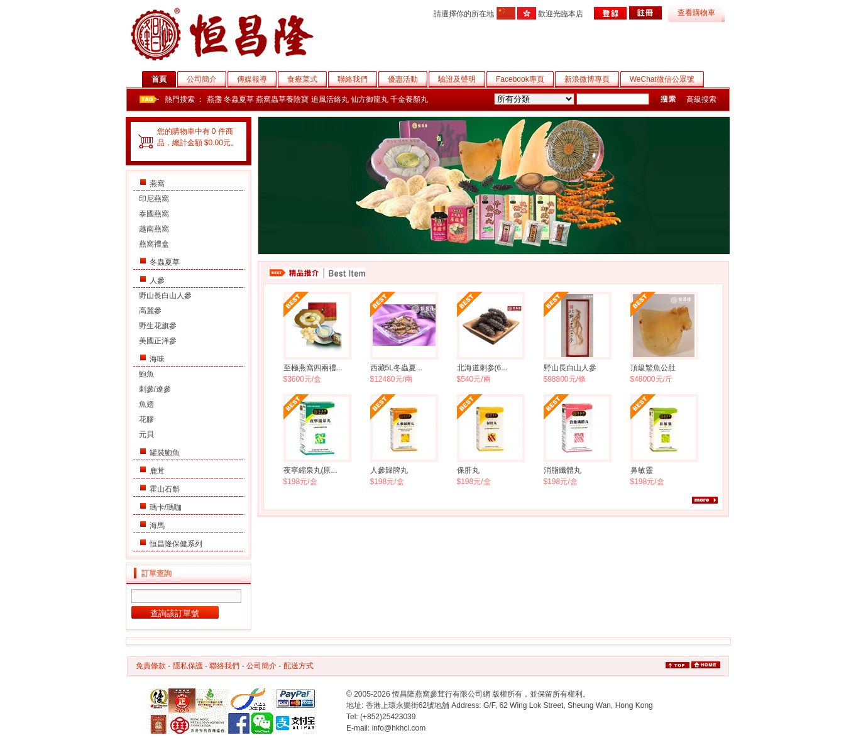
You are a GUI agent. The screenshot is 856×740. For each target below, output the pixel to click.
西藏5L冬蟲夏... (396, 367)
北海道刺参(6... (482, 367)
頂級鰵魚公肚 (653, 367)
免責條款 (151, 665)
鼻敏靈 (641, 470)
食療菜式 (307, 79)
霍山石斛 (165, 489)
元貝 (146, 434)
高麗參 (150, 310)
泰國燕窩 (154, 213)
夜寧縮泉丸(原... (310, 470)
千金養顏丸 (409, 99)
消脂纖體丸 (562, 470)
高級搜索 (701, 99)
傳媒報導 (257, 79)
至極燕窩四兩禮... (313, 367)
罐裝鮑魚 (165, 452)
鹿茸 (157, 471)
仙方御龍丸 (369, 99)
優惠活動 (407, 79)
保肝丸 (468, 470)
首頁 (163, 79)
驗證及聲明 (461, 79)
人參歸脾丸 (389, 470)
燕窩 (157, 183)
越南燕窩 (154, 228)
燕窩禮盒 (154, 244)
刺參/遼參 (155, 389)
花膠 (146, 419)
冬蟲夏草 (239, 99)
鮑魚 (146, 374)
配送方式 (298, 665)
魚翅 (146, 404)
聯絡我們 (357, 79)
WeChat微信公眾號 (667, 79)
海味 (157, 359)
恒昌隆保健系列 (176, 543)
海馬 (157, 525)
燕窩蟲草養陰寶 (282, 99)
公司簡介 (206, 79)
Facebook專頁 (525, 79)
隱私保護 (188, 665)
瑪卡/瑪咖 (166, 507)
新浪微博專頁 (591, 79)
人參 (157, 280)
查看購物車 (696, 12)
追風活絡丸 (330, 99)
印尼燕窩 (154, 198)
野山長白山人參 (165, 295)
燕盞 (214, 99)
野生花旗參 (158, 325)
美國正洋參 (158, 340)
